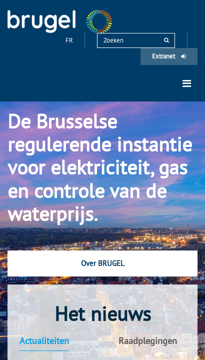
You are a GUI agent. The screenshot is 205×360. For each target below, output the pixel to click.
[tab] (54, 341)
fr (70, 40)
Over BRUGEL (102, 263)
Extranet (169, 56)
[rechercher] (166, 40)
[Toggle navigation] (187, 83)
